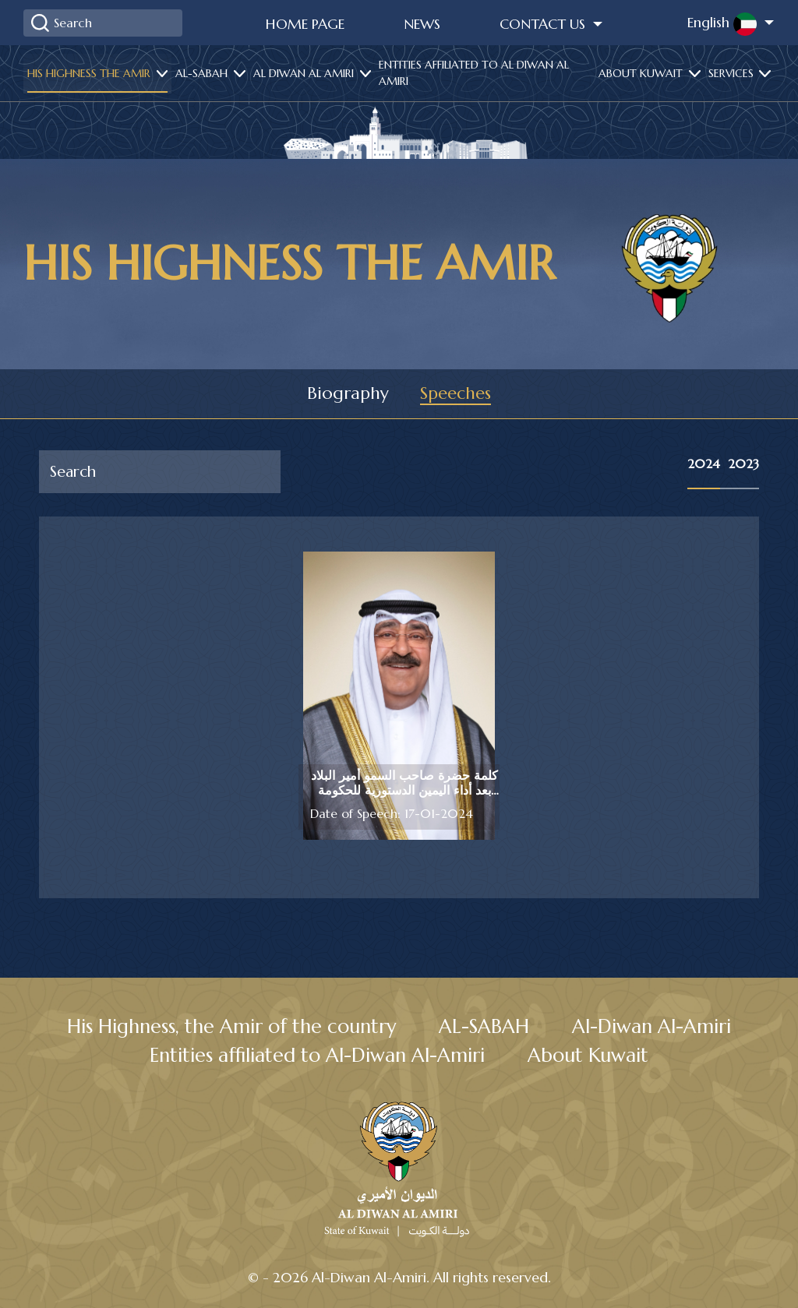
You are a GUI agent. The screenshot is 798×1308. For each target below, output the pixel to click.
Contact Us (544, 24)
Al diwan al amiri (305, 73)
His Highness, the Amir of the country (231, 1026)
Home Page (305, 24)
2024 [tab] (703, 463)
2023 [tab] (743, 463)
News (422, 24)
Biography (348, 393)
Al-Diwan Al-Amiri (654, 1026)
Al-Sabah (203, 73)
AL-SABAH (486, 1026)
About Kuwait (642, 73)
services (732, 73)
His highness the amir (90, 73)
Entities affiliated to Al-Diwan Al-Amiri (316, 1056)
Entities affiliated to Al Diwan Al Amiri (474, 73)
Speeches (455, 393)
